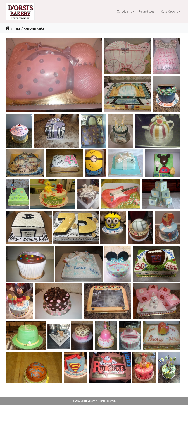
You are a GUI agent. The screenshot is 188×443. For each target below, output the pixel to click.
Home (8, 28)
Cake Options (169, 11)
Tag (17, 28)
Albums (127, 11)
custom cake (34, 28)
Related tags (146, 11)
